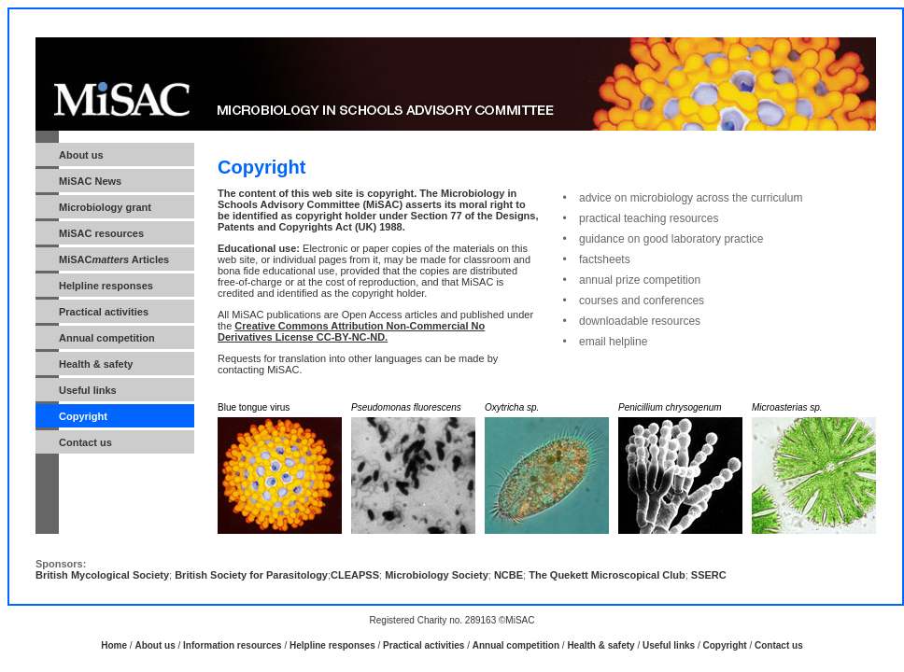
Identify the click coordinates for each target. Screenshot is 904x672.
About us (154, 645)
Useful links (88, 390)
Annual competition (107, 337)
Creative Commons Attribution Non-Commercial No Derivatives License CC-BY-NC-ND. (351, 331)
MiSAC (101, 233)
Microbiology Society (436, 575)
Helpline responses (332, 645)
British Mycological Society (102, 575)
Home (114, 645)
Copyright (725, 645)
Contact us (85, 442)
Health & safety (96, 364)
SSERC (709, 575)
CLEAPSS (355, 575)
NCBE (508, 575)
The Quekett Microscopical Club (607, 575)
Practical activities (103, 311)
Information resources (232, 645)
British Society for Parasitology (251, 575)
